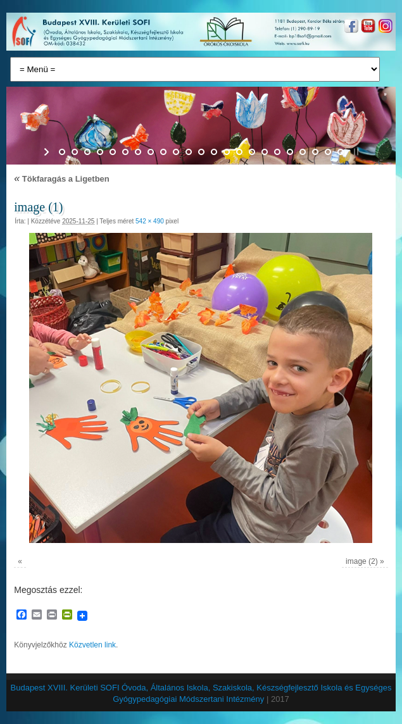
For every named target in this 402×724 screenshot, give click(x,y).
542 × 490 (149, 221)
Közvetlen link (92, 644)
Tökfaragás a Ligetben (62, 179)
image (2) (362, 561)
